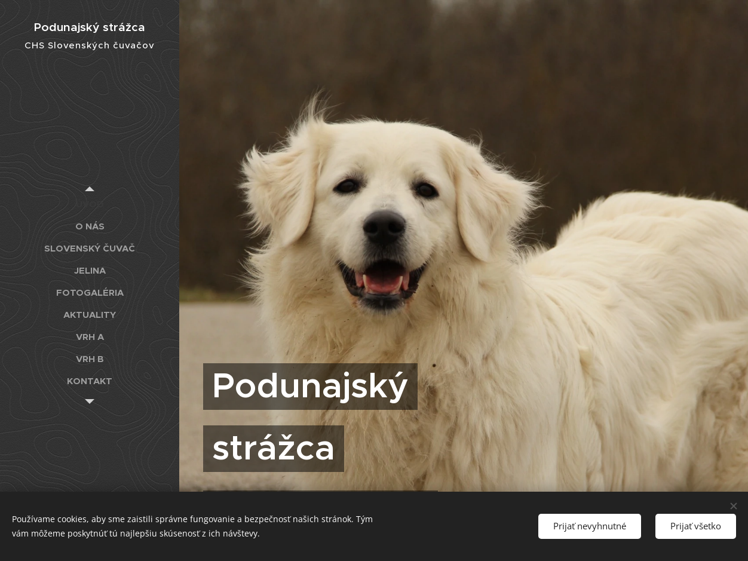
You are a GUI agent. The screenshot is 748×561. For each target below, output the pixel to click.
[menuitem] (90, 204)
